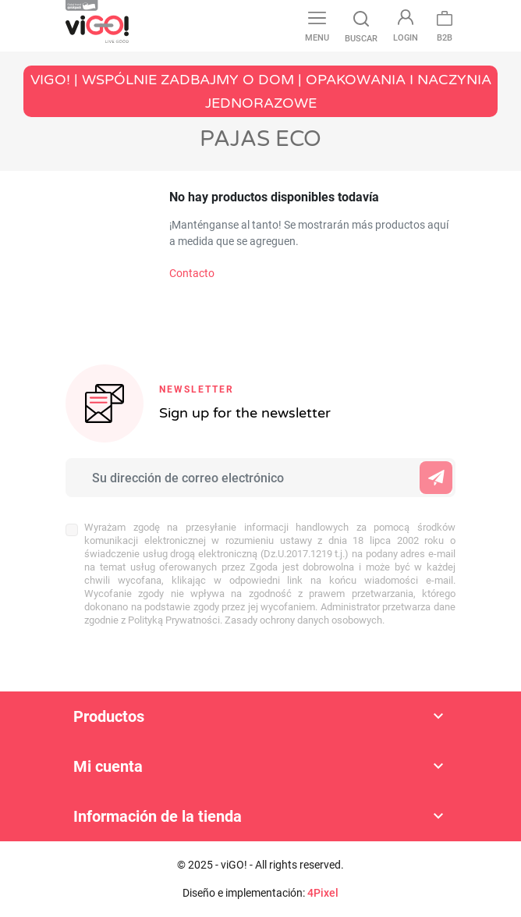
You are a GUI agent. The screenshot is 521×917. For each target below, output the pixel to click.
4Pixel (322, 893)
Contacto (191, 273)
